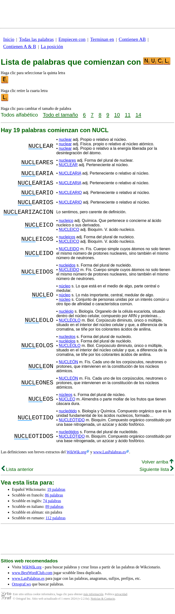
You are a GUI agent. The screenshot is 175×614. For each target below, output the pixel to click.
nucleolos (67, 344)
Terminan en (102, 39)
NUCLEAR (68, 165)
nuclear (65, 139)
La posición (52, 46)
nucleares (67, 160)
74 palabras (52, 508)
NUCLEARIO (70, 196)
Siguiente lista (156, 476)
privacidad (121, 601)
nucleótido (68, 418)
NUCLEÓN (68, 369)
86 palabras (54, 502)
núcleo (64, 293)
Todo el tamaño (60, 115)
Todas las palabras (36, 39)
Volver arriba (158, 469)
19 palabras (56, 497)
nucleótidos (69, 439)
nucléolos (67, 348)
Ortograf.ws (21, 591)
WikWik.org (76, 459)
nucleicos (67, 244)
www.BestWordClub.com (32, 580)
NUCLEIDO (69, 256)
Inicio (8, 39)
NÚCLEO (67, 406)
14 (138, 115)
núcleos (65, 402)
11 (128, 115)
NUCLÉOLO (70, 328)
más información (93, 601)
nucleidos (67, 273)
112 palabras (55, 525)
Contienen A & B (19, 46)
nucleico (66, 228)
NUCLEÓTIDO (72, 427)
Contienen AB (132, 39)
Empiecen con (72, 39)
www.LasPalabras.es (109, 459)
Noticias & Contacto (103, 606)
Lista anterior (17, 476)
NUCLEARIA (70, 174)
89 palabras (54, 514)
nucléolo (66, 319)
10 (117, 115)
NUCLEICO (69, 237)
